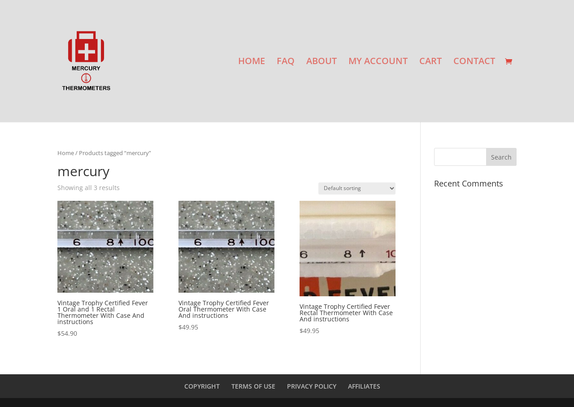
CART (430, 62)
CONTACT (474, 62)
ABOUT (321, 62)
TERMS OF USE (253, 386)
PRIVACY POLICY (311, 386)
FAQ (286, 62)
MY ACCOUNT (378, 62)
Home (65, 153)
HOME (251, 62)
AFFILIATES (364, 386)
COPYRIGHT (202, 386)
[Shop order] (357, 188)
